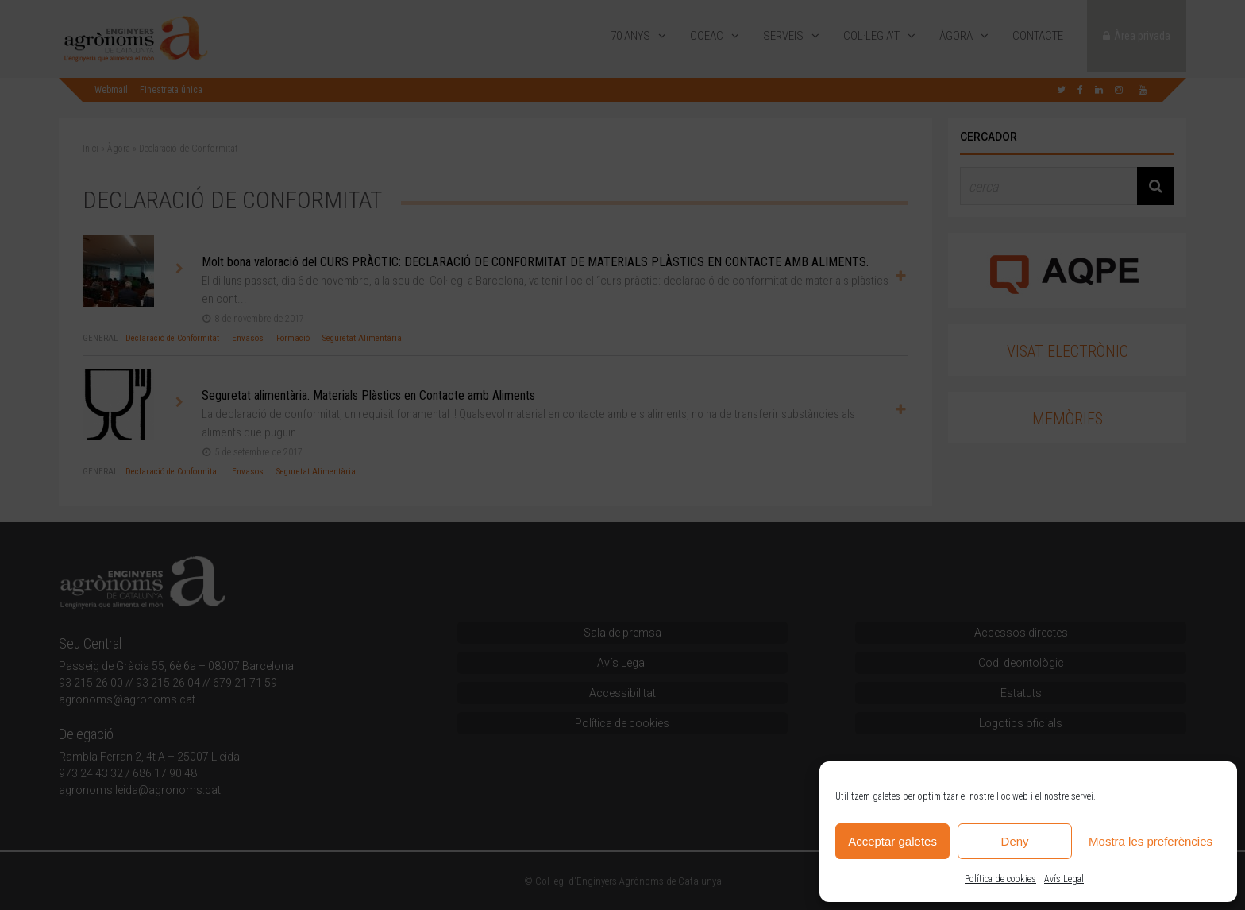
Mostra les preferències (1150, 841)
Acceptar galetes (892, 841)
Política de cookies (1000, 879)
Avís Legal (1064, 879)
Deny (1015, 841)
